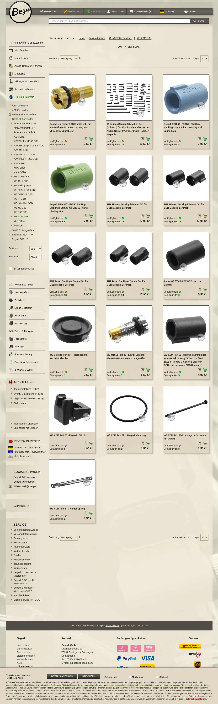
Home (82, 40)
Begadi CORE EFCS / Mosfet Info (25, 576)
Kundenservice (22, 561)
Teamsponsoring (23, 565)
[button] (167, 13)
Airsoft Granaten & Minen (25, 68)
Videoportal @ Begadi (25, 488)
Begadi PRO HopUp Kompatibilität (24, 583)
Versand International (25, 535)
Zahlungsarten (21, 540)
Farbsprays (18, 341)
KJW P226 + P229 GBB (26, 161)
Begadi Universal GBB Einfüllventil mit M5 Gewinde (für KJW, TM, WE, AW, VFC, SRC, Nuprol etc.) (70, 129)
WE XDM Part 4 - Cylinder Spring (67, 510)
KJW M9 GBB (21, 152)
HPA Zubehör (19, 294)
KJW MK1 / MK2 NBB (25, 156)
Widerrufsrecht (22, 552)
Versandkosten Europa (26, 531)
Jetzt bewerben (23, 457)
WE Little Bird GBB (23, 205)
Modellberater (19, 60)
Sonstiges (17, 348)
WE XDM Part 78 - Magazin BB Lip (68, 437)
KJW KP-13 (19, 165)
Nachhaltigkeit (21, 597)
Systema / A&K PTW (22, 236)
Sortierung (54, 60)
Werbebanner (21, 569)
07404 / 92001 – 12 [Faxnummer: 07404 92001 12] (77, 661)
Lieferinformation (26, 657)
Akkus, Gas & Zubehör (24, 83)
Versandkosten (112, 627)
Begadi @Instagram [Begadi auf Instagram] (24, 483)
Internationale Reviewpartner (30, 453)
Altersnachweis (22, 548)
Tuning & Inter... (97, 40)
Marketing (137, 677)
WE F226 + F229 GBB (25, 191)
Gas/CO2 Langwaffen (23, 232)
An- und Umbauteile (22, 91)
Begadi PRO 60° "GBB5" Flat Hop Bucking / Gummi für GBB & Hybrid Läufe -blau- (183, 129)
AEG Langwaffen (20, 107)
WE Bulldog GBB (22, 187)
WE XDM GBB (21, 218)
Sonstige (18, 227)
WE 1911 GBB (21, 183)
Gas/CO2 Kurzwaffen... (121, 40)
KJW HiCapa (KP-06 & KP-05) (29, 147)
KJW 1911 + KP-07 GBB (26, 143)
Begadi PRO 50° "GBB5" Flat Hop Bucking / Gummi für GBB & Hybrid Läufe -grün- (69, 209)
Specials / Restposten (23, 364)
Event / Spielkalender (29, 395)
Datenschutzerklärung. (196, 699)
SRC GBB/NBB (21, 178)
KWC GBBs (20, 169)
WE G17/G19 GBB (23, 196)
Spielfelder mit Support (26, 429)
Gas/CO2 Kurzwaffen (22, 121)
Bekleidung (18, 317)
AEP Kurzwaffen (20, 112)
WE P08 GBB (20, 214)
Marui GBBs (20, 174)
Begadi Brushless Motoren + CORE (23, 591)
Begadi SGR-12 (20, 241)
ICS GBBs (19, 138)
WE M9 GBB (20, 209)
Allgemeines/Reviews (29, 400)
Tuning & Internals (21, 99)
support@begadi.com (81, 664)
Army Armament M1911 (25, 125)
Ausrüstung (18, 325)
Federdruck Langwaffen (24, 116)
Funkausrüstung (20, 356)
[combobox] (119, 22)
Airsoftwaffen (18, 52)
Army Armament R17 (24, 129)
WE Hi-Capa (20, 200)
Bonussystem (21, 544)
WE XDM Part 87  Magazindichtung (126, 437)
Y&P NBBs (19, 223)
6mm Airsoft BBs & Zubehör (26, 44)
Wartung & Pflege (21, 286)
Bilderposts (20, 405)
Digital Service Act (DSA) (27, 601)
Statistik (164, 677)
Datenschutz (23, 654)
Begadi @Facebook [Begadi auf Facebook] (24, 478)
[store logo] (20, 14)
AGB (19, 664)
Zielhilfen (16, 302)
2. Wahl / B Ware (21, 371)
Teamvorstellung (26, 390)
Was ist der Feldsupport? (27, 425)
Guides (17, 557)
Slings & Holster (20, 310)
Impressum (23, 647)
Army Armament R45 (24, 134)
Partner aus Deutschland (28, 449)
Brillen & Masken (21, 333)
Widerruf (21, 508)
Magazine (17, 75)
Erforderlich (111, 677)
